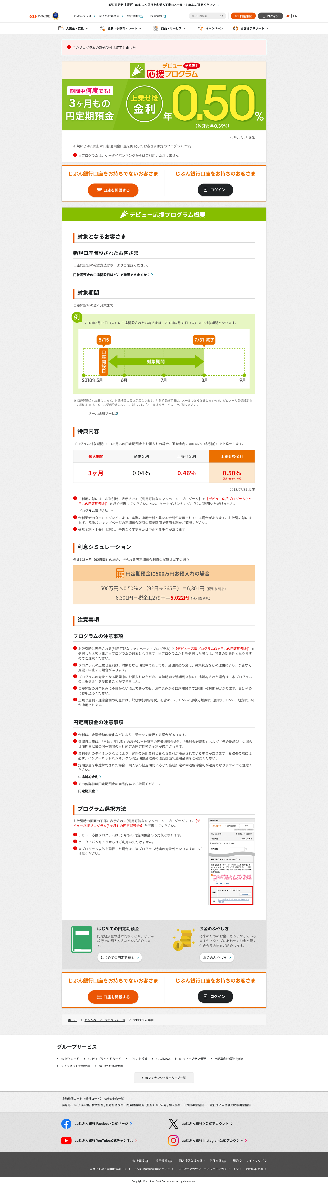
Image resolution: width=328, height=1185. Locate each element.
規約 (236, 1160)
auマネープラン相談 (192, 1058)
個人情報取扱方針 (190, 1160)
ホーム (72, 1020)
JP (288, 15)
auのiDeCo (163, 1058)
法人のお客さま (109, 16)
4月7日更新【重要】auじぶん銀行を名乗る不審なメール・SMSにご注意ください (161, 5)
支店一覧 (118, 1098)
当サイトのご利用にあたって (108, 1169)
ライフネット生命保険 (75, 1066)
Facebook (101, 1123)
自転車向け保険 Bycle (228, 1058)
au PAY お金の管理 (111, 1066)
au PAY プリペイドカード (104, 1058)
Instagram (212, 1140)
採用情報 (158, 16)
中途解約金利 (88, 776)
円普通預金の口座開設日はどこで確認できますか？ (111, 274)
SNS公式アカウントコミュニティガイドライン (208, 1169)
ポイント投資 (138, 1058)
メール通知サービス (103, 413)
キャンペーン (214, 28)
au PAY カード (70, 1058)
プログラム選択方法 (93, 510)
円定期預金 (86, 790)
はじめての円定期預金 (117, 957)
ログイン (273, 16)
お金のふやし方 (215, 957)
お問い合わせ (255, 1169)
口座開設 (246, 16)
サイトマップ (255, 1160)
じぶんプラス (82, 16)
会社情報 (135, 16)
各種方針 (218, 1160)
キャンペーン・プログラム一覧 (105, 1020)
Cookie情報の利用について (152, 1169)
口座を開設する (117, 190)
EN (295, 15)
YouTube (104, 1140)
